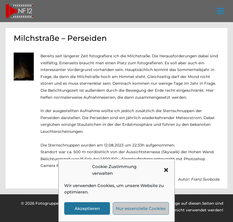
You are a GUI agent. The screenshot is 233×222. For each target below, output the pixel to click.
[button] (166, 170)
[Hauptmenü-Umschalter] (220, 11)
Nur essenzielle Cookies (141, 208)
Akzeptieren (87, 208)
